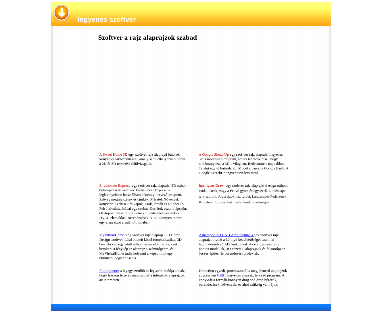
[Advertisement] (142, 98)
